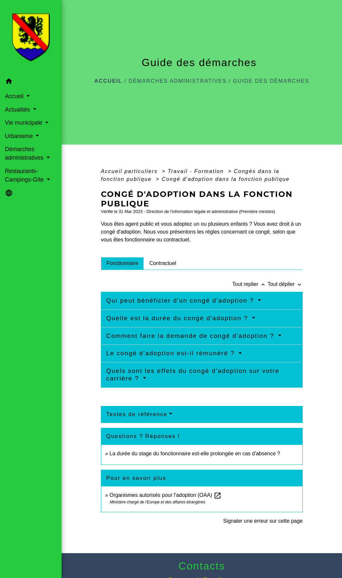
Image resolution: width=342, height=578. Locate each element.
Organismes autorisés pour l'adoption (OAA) (165, 495)
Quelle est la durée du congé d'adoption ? (178, 318)
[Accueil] (31, 37)
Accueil (108, 81)
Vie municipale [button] (24, 122)
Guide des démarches (271, 81)
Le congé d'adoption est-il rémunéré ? (171, 353)
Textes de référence (136, 414)
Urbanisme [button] (19, 136)
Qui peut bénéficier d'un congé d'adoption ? (181, 300)
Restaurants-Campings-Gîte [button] (25, 175)
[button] (31, 82)
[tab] (122, 263)
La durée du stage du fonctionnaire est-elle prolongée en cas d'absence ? (194, 453)
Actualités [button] (18, 109)
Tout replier (250, 284)
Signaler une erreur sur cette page (263, 521)
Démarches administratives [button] (25, 153)
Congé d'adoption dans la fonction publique (226, 179)
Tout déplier (285, 284)
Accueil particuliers (130, 171)
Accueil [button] (15, 96)
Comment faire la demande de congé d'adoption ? (191, 335)
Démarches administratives (177, 81)
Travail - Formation (197, 171)
